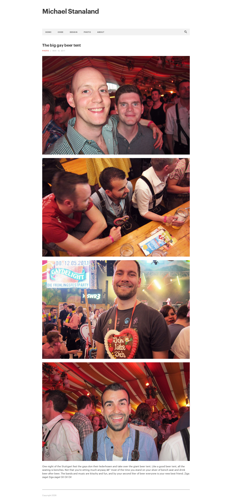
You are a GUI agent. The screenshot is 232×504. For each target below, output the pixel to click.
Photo (87, 32)
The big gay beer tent (61, 45)
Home (48, 32)
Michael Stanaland (70, 10)
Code (60, 32)
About (100, 32)
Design (73, 32)
